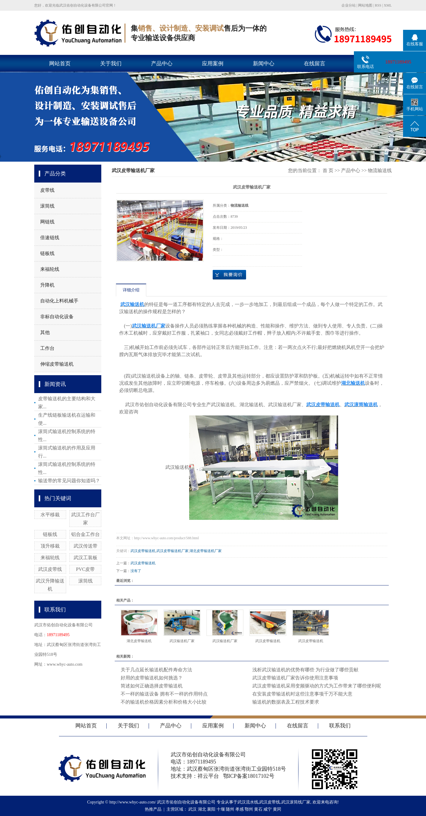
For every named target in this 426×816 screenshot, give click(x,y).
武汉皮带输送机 (143, 551)
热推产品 (153, 809)
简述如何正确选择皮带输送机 (152, 685)
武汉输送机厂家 (182, 641)
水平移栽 (50, 514)
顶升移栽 (50, 545)
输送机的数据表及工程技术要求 (285, 701)
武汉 (192, 809)
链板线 (47, 253)
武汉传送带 (85, 545)
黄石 (258, 809)
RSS (378, 5)
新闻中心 (263, 64)
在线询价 (229, 274)
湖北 (202, 809)
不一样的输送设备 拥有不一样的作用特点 (164, 693)
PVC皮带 (85, 569)
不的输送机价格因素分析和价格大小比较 (163, 701)
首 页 (328, 170)
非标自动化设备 (57, 316)
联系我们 (340, 726)
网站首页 (60, 64)
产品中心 (161, 64)
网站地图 (365, 5)
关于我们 (111, 64)
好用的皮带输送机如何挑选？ (152, 677)
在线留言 (314, 64)
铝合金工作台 (85, 534)
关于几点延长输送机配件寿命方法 (156, 669)
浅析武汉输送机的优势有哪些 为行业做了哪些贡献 (305, 669)
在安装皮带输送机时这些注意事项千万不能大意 (302, 693)
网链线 (47, 221)
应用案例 (212, 64)
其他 (45, 332)
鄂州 (249, 809)
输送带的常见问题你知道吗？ (69, 480)
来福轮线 (49, 269)
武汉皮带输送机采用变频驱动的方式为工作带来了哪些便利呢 (316, 685)
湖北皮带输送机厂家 (205, 551)
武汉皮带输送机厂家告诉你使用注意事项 (295, 677)
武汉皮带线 (50, 569)
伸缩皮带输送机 (57, 364)
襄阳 (211, 809)
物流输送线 (380, 170)
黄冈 (277, 809)
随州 (230, 809)
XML (388, 5)
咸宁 (267, 809)
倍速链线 (49, 237)
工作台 (47, 348)
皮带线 (47, 190)
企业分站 (348, 5)
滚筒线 (47, 205)
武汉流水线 (247, 802)
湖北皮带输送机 (139, 641)
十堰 (221, 809)
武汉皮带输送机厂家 (172, 551)
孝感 (239, 809)
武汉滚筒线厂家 (295, 802)
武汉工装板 (85, 557)
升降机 (47, 285)
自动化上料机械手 (59, 300)
